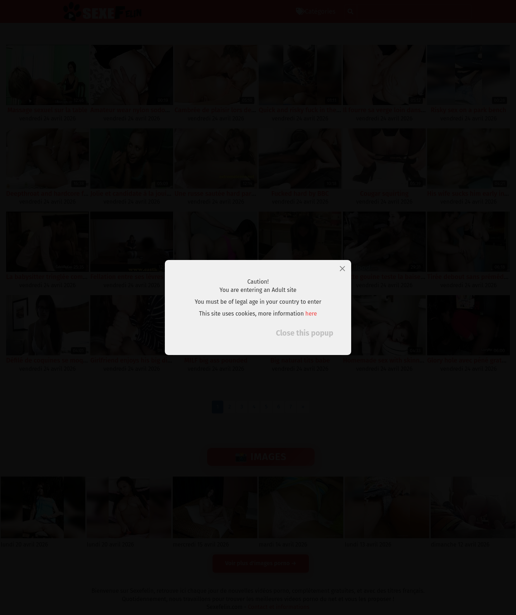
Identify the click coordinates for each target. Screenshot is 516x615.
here (311, 313)
